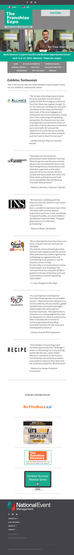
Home (15, 64)
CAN (14, 7)
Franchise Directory (53, 67)
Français (52, 70)
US (28, 7)
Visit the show (38, 70)
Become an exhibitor (31, 64)
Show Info (35, 67)
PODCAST (11, 529)
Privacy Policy (12, 534)
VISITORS (55, 13)
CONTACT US (12, 518)
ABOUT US (11, 526)
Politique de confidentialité (17, 538)
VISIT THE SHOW (13, 522)
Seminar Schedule (18, 67)
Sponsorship (22, 70)
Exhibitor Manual (52, 64)
